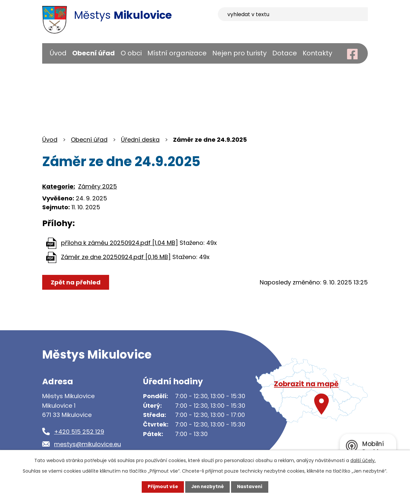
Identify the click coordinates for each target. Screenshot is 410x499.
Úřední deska (140, 139)
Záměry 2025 (97, 186)
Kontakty (317, 53)
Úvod (58, 53)
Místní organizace (177, 53)
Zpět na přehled (76, 282)
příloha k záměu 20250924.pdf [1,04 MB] (119, 243)
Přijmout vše (161, 487)
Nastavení (251, 487)
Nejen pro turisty (239, 53)
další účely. (363, 460)
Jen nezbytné (207, 487)
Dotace (284, 53)
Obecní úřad (93, 53)
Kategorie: (58, 186)
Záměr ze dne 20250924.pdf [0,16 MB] (116, 257)
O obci (131, 53)
